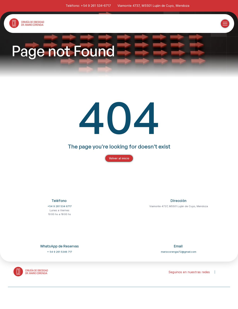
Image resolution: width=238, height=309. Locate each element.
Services (49, 297)
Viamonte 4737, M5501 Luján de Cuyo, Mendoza (153, 6)
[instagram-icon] (50, 5)
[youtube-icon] (57, 5)
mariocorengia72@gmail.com (178, 251)
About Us (13, 297)
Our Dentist (31, 297)
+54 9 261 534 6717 (60, 206)
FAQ (82, 297)
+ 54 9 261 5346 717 (59, 251)
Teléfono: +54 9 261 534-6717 (88, 6)
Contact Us (67, 297)
